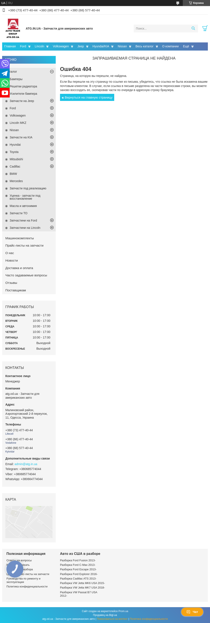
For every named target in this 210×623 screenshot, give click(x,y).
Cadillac (15, 166)
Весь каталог (144, 46)
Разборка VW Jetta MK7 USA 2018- (82, 587)
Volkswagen (61, 46)
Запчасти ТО (18, 213)
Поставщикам (15, 290)
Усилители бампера (23, 93)
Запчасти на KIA (21, 137)
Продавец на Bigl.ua (105, 615)
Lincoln (39, 46)
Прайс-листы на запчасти (24, 245)
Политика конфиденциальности (27, 586)
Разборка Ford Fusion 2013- (78, 560)
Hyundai (15, 144)
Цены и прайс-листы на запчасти (27, 574)
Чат (192, 612)
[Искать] (193, 28)
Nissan (122, 46)
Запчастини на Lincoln (25, 227)
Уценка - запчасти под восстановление (25, 197)
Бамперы (16, 79)
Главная (10, 46)
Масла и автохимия (23, 206)
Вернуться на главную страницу (88, 97)
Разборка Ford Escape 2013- (78, 569)
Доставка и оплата (19, 268)
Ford (23, 46)
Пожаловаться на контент (112, 618)
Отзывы (11, 283)
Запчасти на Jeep (22, 101)
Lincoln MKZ (18, 122)
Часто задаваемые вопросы (26, 275)
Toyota (14, 152)
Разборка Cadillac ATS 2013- (78, 578)
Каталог (11, 71)
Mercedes (16, 181)
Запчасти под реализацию (28, 188)
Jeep (80, 46)
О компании (170, 46)
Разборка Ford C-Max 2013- (77, 564)
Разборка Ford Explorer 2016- (79, 574)
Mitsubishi (16, 159)
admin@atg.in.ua (26, 464)
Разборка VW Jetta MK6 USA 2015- (82, 583)
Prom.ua (123, 611)
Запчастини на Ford (23, 220)
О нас (9, 253)
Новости (11, 260)
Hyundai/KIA (101, 46)
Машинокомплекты (19, 238)
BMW (13, 173)
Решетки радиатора (23, 86)
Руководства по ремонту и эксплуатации (23, 580)
